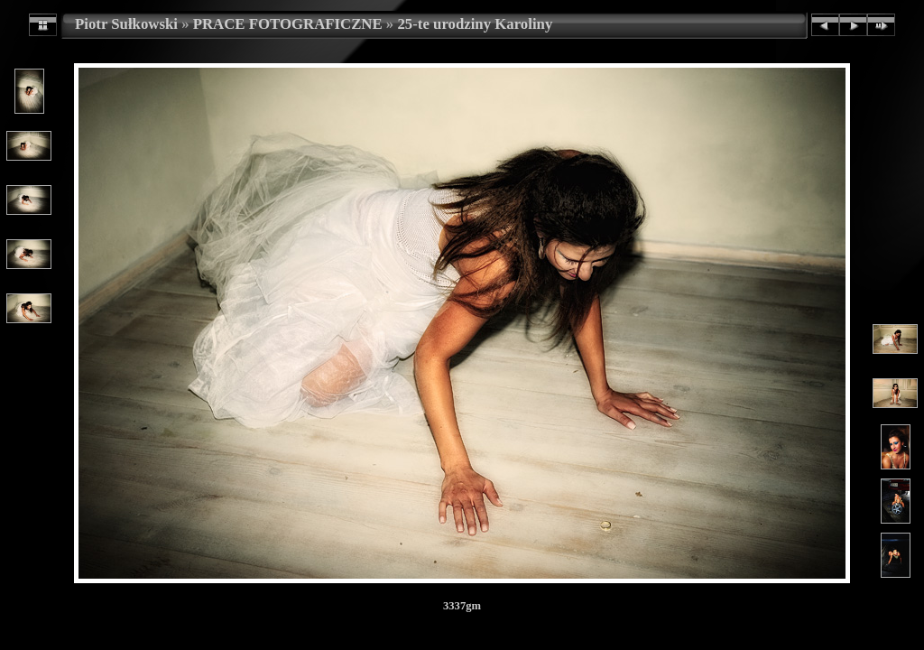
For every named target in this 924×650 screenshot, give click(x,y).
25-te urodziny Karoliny (474, 23)
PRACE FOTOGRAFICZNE (288, 23)
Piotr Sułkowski (126, 23)
